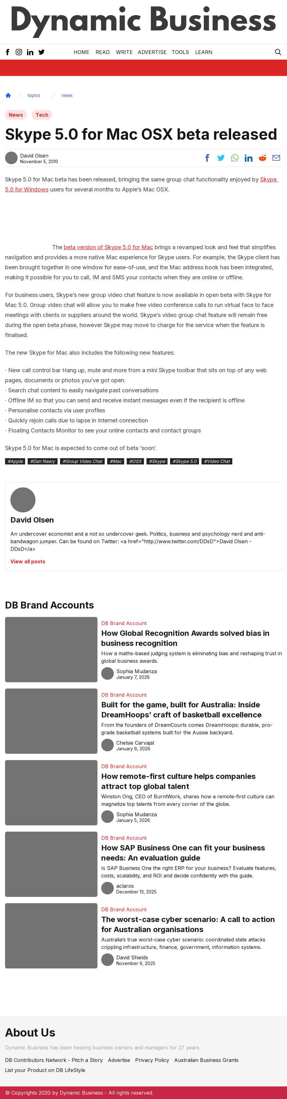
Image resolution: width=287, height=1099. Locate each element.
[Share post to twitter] (221, 158)
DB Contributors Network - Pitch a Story (54, 1060)
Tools (180, 52)
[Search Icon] (278, 52)
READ (103, 52)
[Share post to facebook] (207, 158)
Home (81, 52)
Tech (42, 115)
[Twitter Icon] (41, 52)
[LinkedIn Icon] (30, 52)
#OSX (135, 461)
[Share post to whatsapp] (234, 158)
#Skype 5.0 (184, 461)
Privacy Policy (152, 1060)
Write (124, 52)
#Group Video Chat (82, 461)
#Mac (116, 461)
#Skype (157, 461)
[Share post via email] (276, 158)
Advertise (152, 52)
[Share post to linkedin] (248, 158)
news (67, 95)
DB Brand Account (123, 623)
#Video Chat (217, 461)
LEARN (203, 52)
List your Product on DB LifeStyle (45, 1070)
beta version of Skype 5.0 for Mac (108, 247)
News (16, 115)
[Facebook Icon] (8, 52)
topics (34, 95)
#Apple (15, 461)
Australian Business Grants (206, 1060)
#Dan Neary (42, 461)
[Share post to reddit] (262, 158)
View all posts (27, 561)
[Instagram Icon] (19, 52)
